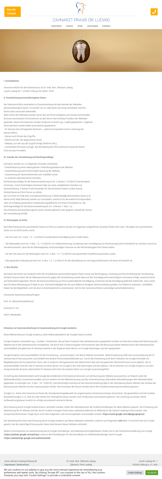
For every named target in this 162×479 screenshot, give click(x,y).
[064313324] (154, 11)
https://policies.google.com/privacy (22, 434)
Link (120, 420)
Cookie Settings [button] (135, 472)
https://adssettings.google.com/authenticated (27, 438)
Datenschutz (23, 464)
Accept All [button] (151, 472)
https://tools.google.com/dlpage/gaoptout (123, 414)
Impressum (9, 464)
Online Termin (11, 11)
